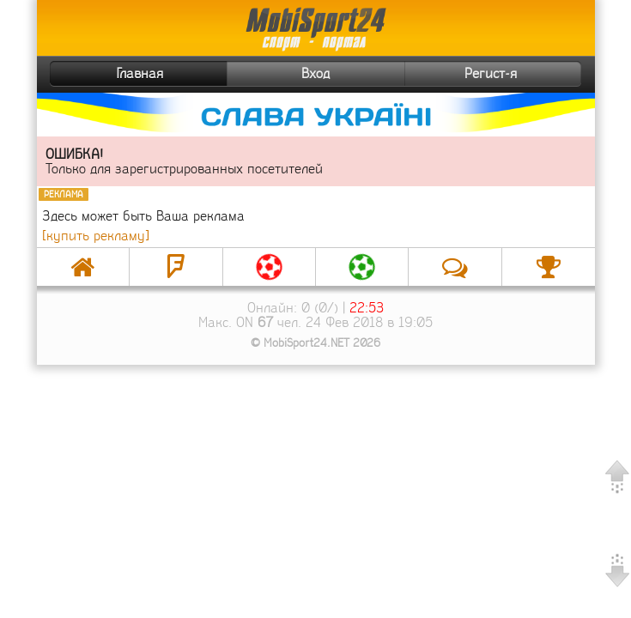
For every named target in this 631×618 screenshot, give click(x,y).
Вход (315, 73)
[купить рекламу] (95, 235)
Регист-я (520, 74)
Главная (109, 74)
